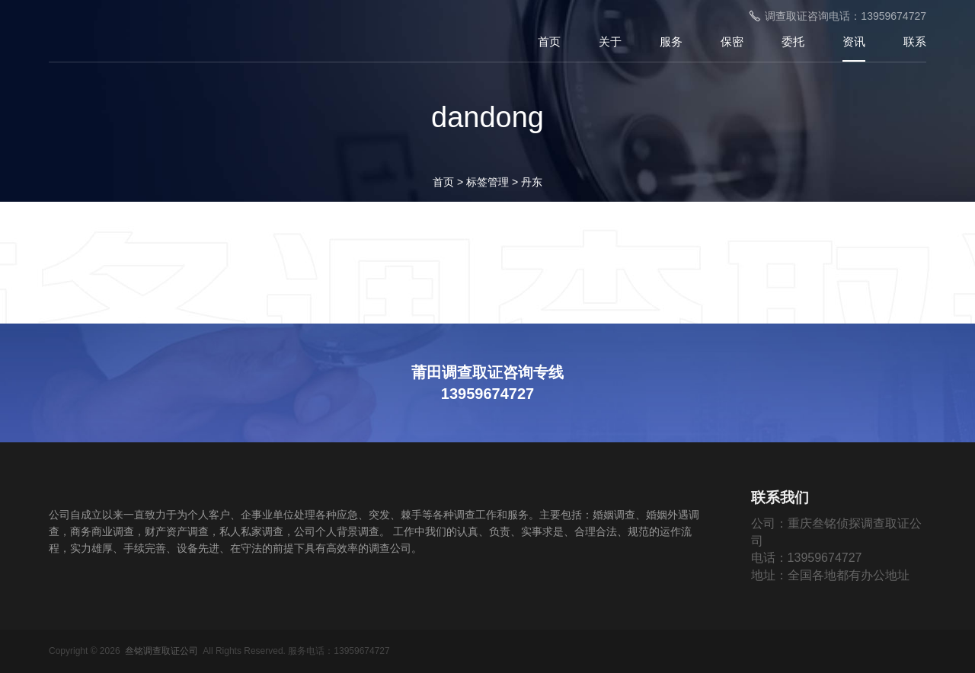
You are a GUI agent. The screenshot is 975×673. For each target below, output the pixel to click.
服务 (671, 41)
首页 (549, 41)
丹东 (531, 182)
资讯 (853, 41)
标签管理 (487, 182)
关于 (610, 41)
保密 (732, 41)
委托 (793, 41)
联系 (914, 41)
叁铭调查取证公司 (161, 651)
